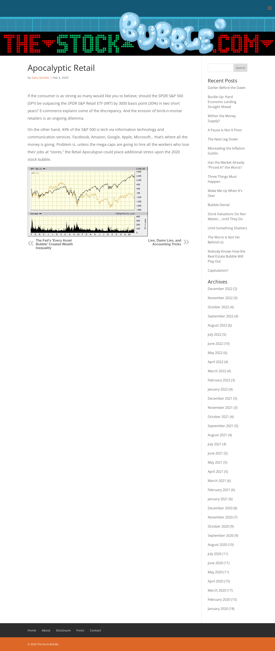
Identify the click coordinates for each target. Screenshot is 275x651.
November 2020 (220, 517)
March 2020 (217, 590)
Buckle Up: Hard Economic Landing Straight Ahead (222, 102)
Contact (95, 630)
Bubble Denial (219, 205)
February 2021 (219, 490)
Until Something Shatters (227, 228)
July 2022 (214, 334)
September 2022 (220, 316)
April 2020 (215, 581)
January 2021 (218, 499)
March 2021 (217, 480)
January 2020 (218, 608)
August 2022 (217, 325)
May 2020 (215, 572)
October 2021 (218, 416)
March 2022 (217, 371)
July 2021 (214, 444)
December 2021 (220, 398)
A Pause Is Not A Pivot (225, 130)
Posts (80, 630)
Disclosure (63, 630)
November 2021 (220, 407)
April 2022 (215, 362)
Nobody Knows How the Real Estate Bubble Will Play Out (226, 256)
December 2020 (220, 508)
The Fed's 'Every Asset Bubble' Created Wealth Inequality (54, 244)
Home (32, 630)
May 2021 (215, 462)
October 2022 (218, 307)
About (46, 630)
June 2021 (215, 453)
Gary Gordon (40, 78)
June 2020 (215, 563)
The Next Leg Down (223, 139)
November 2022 (220, 298)
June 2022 (215, 343)
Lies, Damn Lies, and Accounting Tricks (164, 242)
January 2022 (218, 389)
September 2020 (220, 535)
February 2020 (219, 599)
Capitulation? (218, 270)
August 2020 (217, 544)
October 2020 (218, 526)
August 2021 (217, 435)
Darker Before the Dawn (227, 87)
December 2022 (220, 288)
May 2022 (215, 352)
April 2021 (215, 471)
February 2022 (219, 380)
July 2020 (214, 554)
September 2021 (220, 426)
